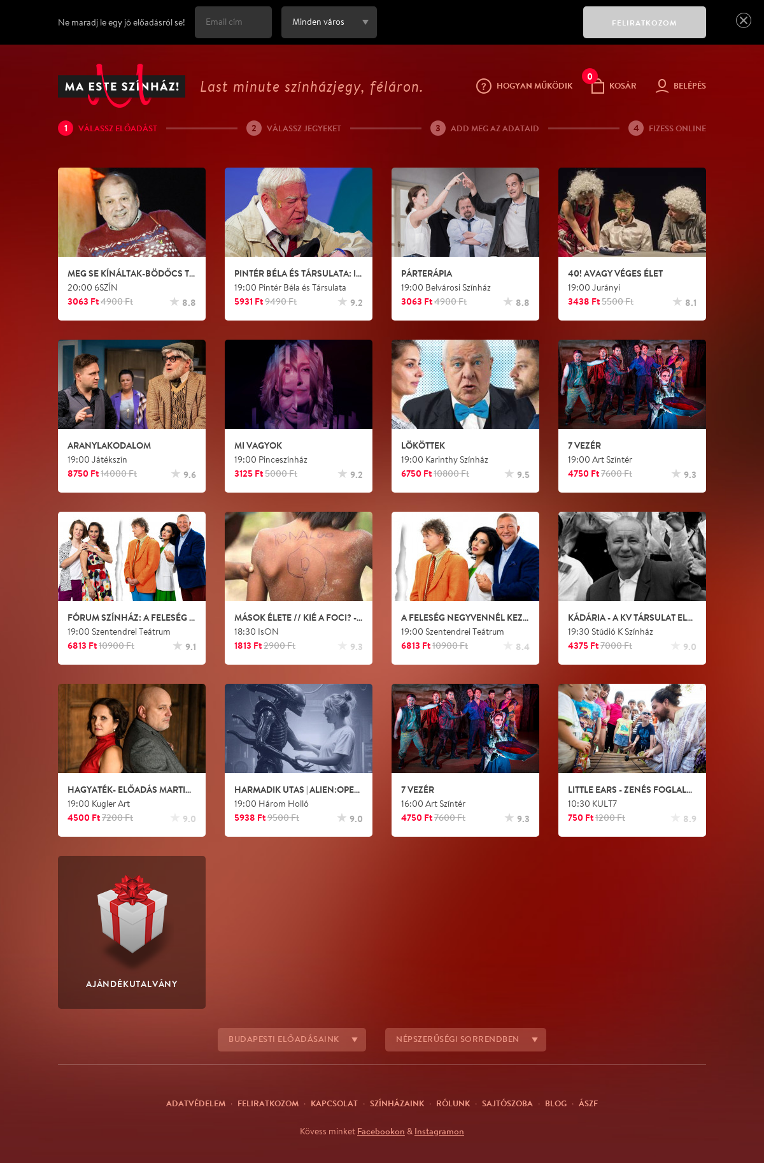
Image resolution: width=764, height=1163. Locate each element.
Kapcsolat (334, 1103)
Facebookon (381, 1131)
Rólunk (453, 1103)
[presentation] (477, 31)
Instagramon (439, 1131)
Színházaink (397, 1103)
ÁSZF (588, 1103)
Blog (556, 1103)
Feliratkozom (268, 1103)
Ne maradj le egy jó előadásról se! (121, 22)
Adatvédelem (195, 1103)
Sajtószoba (507, 1103)
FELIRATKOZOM (644, 22)
